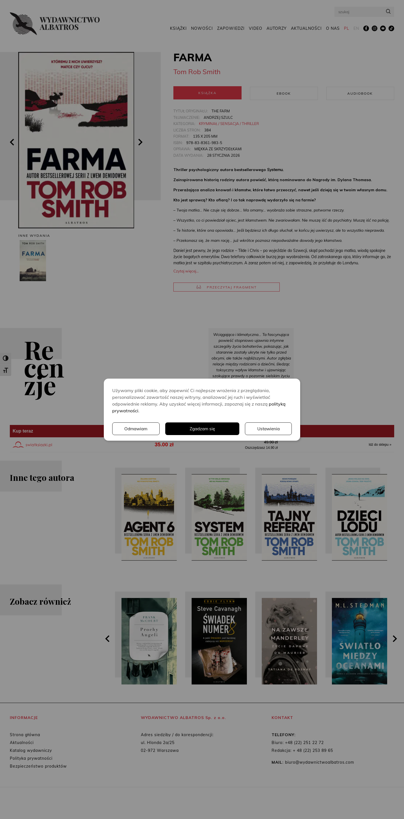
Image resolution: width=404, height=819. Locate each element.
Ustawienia (215, 428)
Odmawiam (268, 428)
